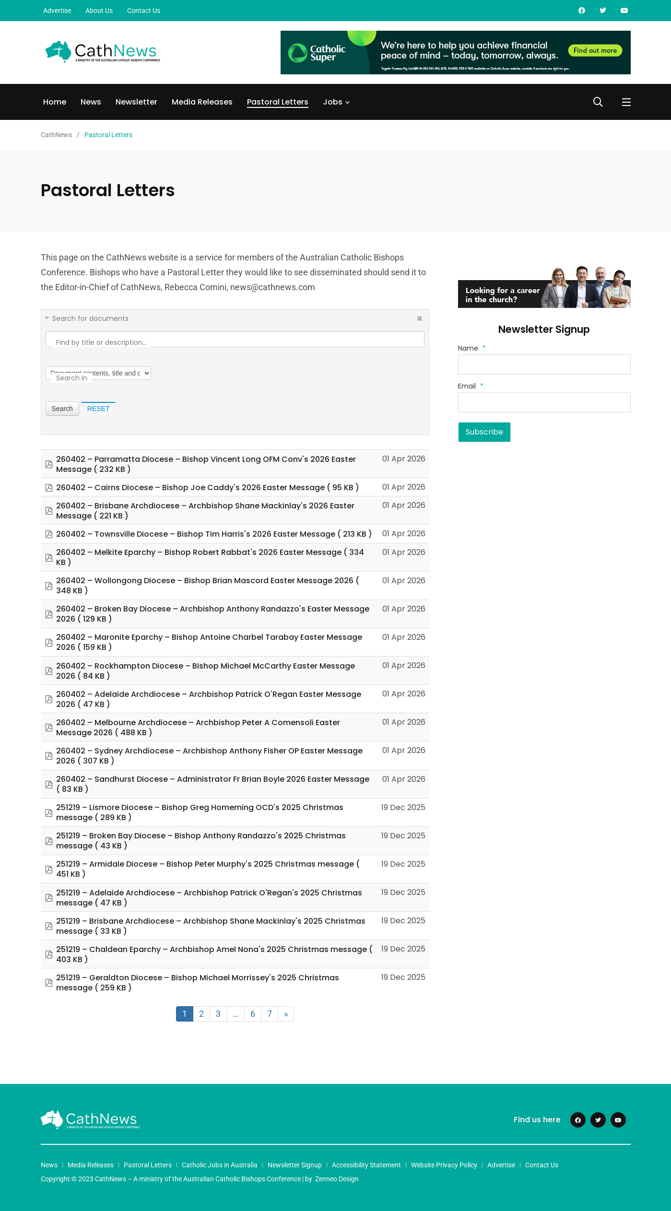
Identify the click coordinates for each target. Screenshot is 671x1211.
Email (470, 386)
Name (472, 348)
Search (62, 408)
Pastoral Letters (277, 101)
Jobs (332, 101)
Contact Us (143, 10)
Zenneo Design (337, 1179)
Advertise (57, 10)
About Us (99, 10)
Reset (98, 408)
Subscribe (484, 431)
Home (54, 101)
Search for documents (90, 318)
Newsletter (136, 101)
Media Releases (202, 101)
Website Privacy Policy (444, 1165)
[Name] (544, 364)
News (91, 101)
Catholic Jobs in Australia (220, 1165)
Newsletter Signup (295, 1165)
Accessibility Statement (366, 1165)
